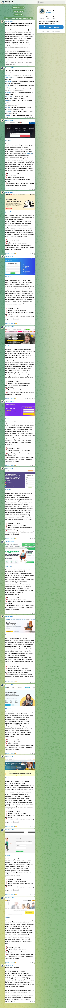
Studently (8, 92)
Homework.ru (30, 153)
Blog (48, 31)
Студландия (8, 96)
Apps (52, 31)
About (44, 31)
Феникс (7, 115)
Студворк (8, 81)
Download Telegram (51, 27)
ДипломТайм (9, 77)
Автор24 (7, 89)
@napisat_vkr (50, 12)
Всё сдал (7, 107)
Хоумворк (8, 75)
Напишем (8, 100)
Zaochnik (7, 104)
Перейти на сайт (10, 189)
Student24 (8, 111)
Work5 (7, 85)
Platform (57, 31)
